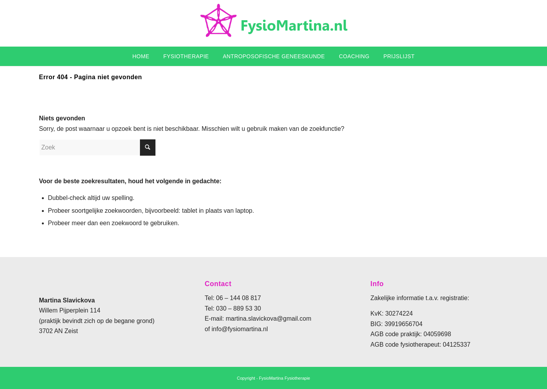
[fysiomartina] (274, 23)
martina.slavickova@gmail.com (268, 318)
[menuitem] (141, 56)
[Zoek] (97, 147)
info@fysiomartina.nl (240, 329)
